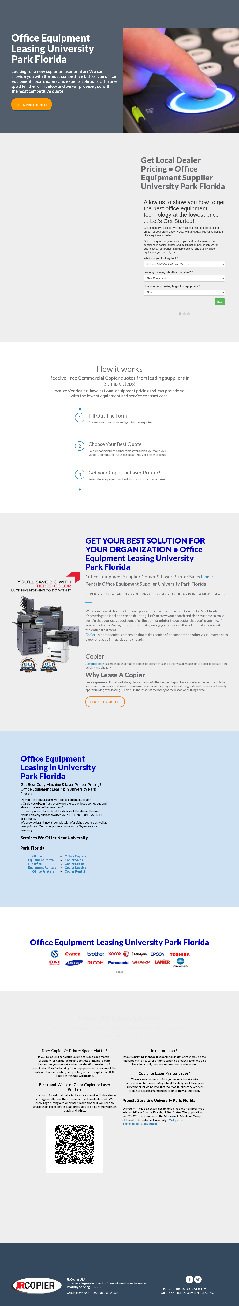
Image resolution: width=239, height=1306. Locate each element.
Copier (90, 635)
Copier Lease (74, 863)
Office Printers (43, 871)
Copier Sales (74, 860)
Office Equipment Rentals (42, 865)
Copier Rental (75, 871)
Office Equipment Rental (41, 858)
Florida (96, 1287)
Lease (207, 576)
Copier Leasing (75, 867)
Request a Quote (105, 701)
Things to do (130, 1123)
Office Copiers (75, 856)
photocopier (96, 663)
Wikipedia (176, 1120)
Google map (149, 1123)
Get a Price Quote (31, 105)
